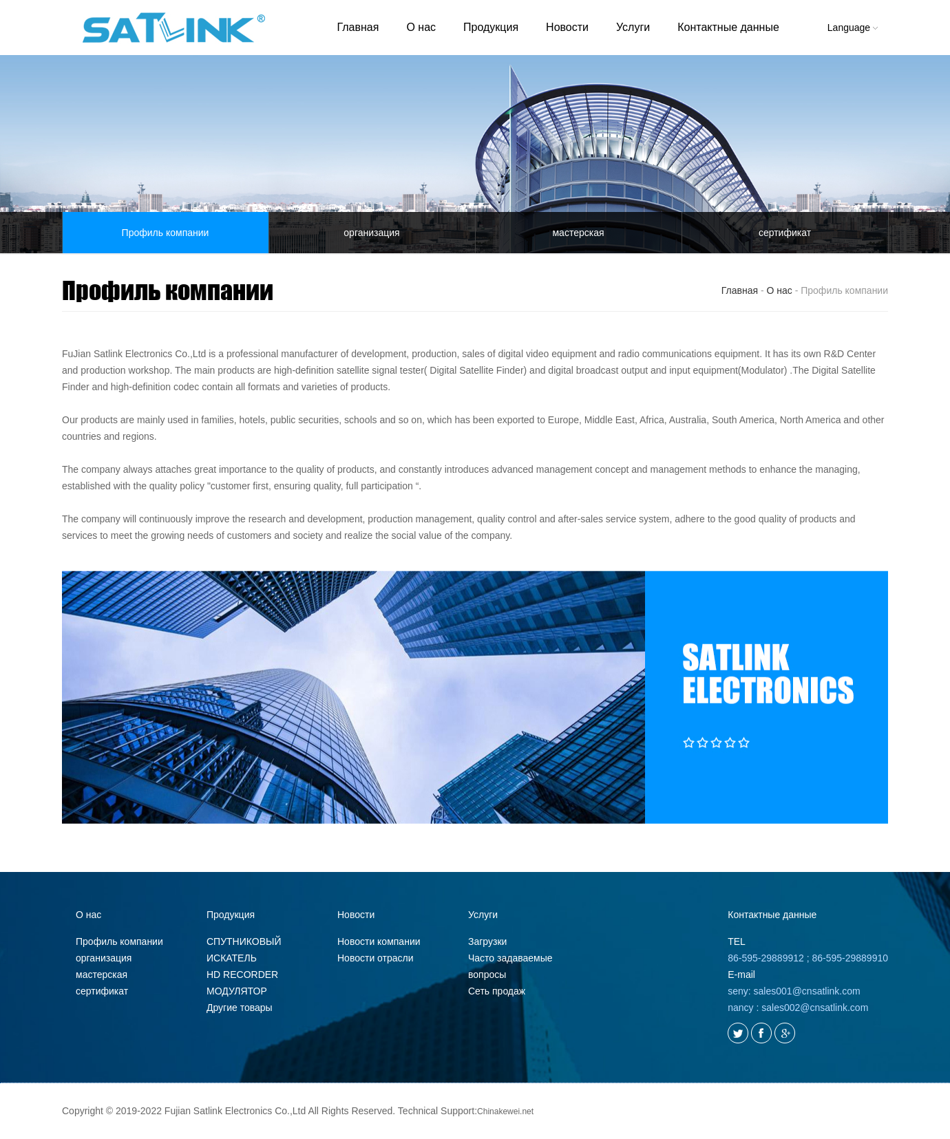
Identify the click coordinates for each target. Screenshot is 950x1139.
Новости (567, 27)
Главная (358, 27)
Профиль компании (165, 232)
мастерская (578, 232)
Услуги (633, 27)
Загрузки (487, 941)
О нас (421, 27)
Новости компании (379, 941)
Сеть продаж (496, 991)
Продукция (490, 27)
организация (371, 232)
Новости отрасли (375, 958)
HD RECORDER (242, 974)
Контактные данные (728, 27)
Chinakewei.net (505, 1111)
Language (852, 27)
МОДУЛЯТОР (237, 991)
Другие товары (240, 1007)
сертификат (785, 232)
